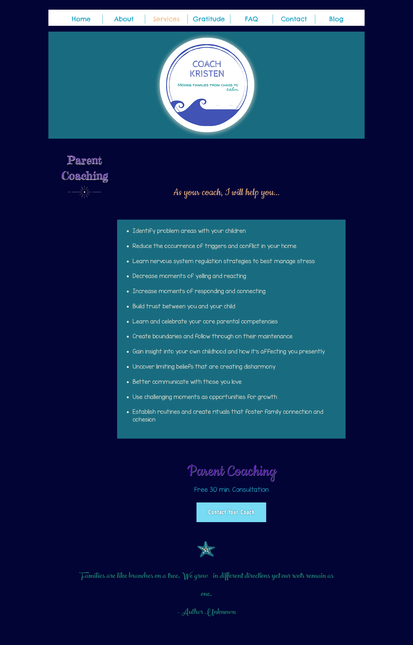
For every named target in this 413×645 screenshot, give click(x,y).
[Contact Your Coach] (231, 512)
